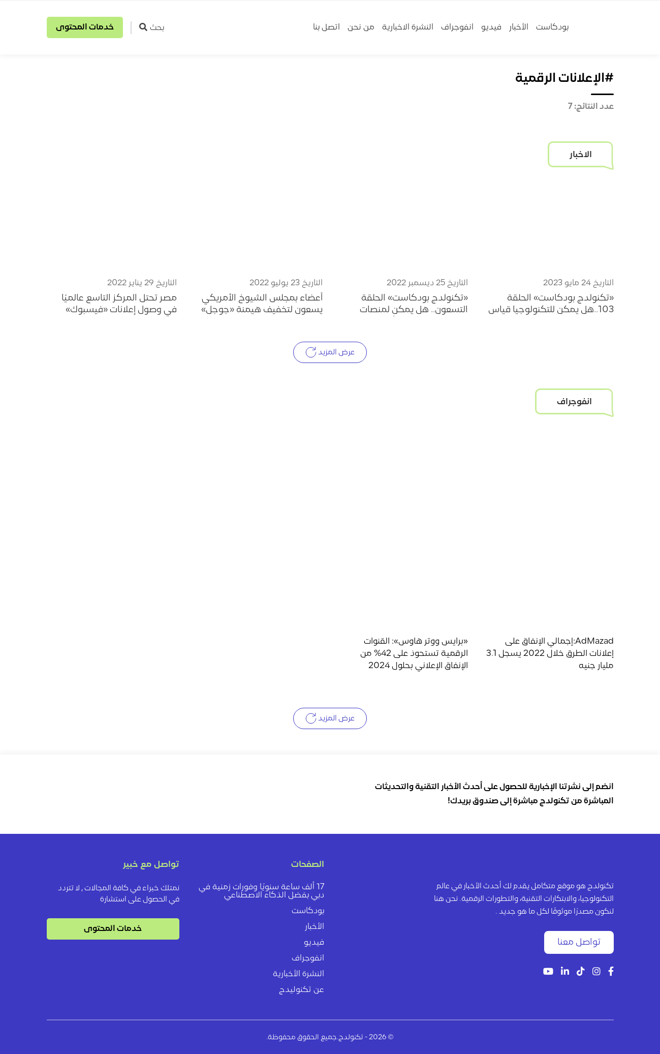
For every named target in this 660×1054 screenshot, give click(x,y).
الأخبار (518, 27)
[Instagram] (596, 972)
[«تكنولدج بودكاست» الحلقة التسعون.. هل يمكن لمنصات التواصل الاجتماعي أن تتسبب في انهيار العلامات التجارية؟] (403, 224)
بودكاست (552, 27)
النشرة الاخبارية (407, 27)
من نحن (361, 27)
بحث (151, 27)
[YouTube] (548, 972)
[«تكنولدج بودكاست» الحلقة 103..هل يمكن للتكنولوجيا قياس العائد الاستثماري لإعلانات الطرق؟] (548, 224)
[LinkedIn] (565, 972)
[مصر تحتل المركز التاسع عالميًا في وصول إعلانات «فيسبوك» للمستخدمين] (112, 224)
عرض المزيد (330, 352)
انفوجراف (457, 27)
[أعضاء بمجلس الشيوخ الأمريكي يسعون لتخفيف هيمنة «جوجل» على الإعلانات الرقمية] (257, 224)
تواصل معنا (579, 942)
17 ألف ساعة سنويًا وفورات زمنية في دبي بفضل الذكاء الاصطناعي (261, 891)
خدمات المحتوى (85, 27)
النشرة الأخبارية (298, 974)
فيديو (491, 27)
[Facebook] (611, 972)
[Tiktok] (581, 972)
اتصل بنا (326, 27)
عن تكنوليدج (301, 990)
